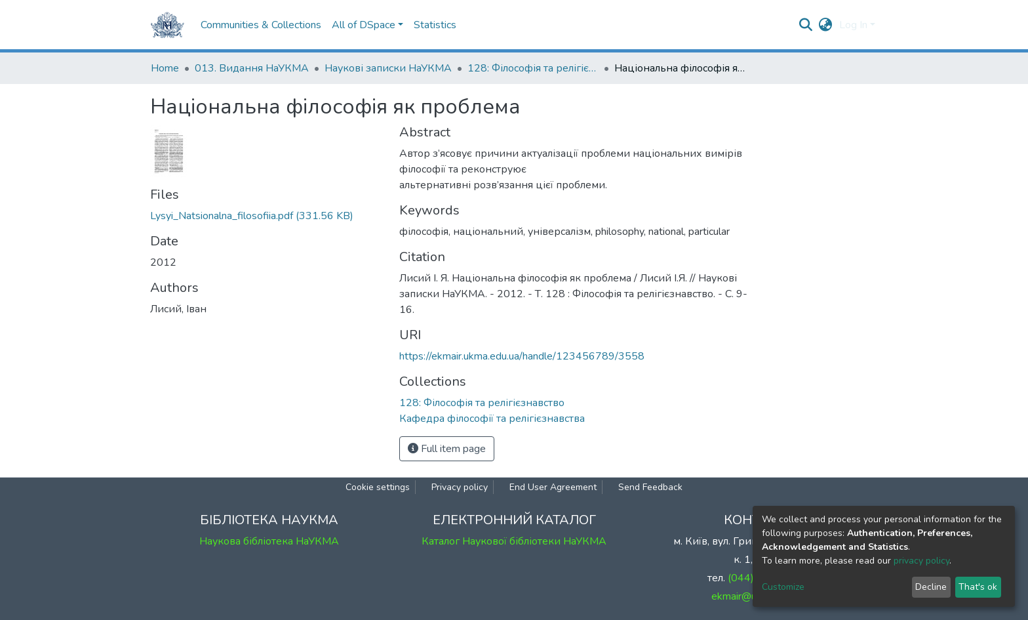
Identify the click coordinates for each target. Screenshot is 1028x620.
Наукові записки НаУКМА (388, 68)
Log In (853, 25)
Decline (931, 587)
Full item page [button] (447, 449)
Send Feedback (650, 487)
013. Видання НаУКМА (252, 68)
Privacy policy (459, 487)
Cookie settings (378, 487)
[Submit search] (806, 24)
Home (165, 68)
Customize (783, 587)
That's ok (978, 587)
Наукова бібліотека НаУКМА (269, 541)
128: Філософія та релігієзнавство (533, 68)
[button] (826, 25)
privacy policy (921, 560)
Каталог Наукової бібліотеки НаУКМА (514, 541)
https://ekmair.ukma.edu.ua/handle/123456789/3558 (521, 356)
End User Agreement (553, 487)
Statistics (435, 25)
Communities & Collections (261, 25)
